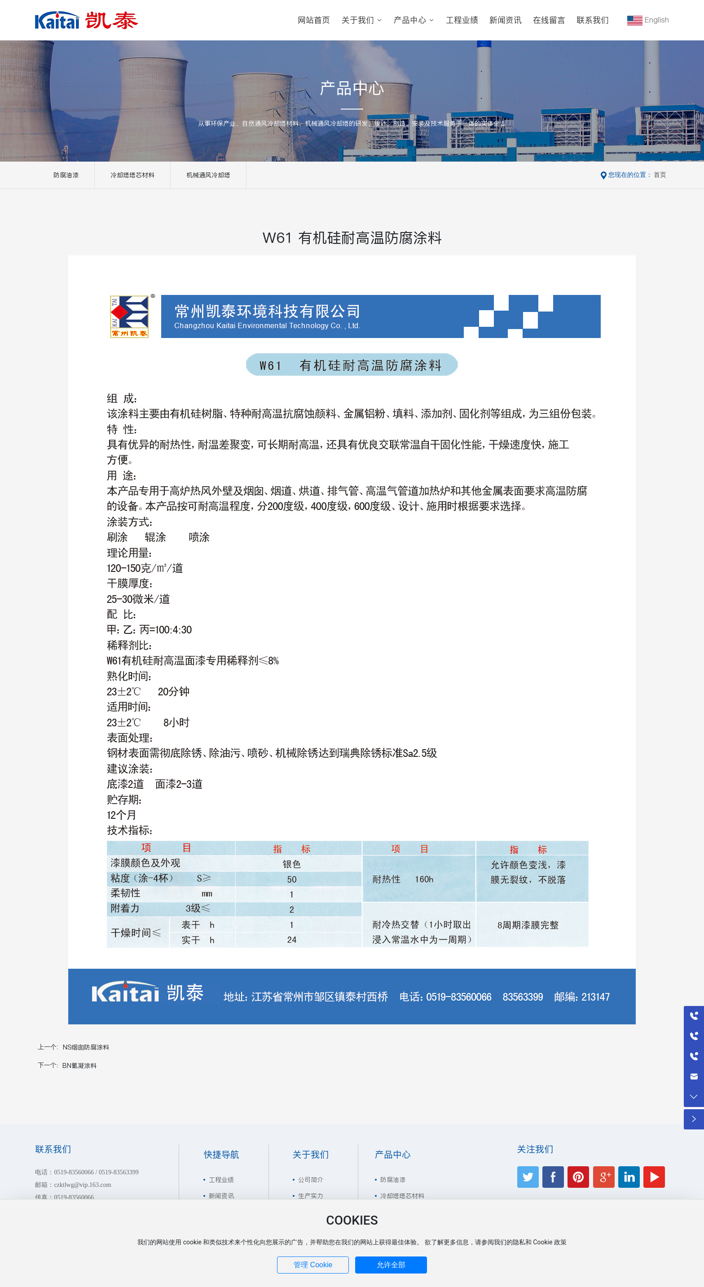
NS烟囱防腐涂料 (86, 1047)
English (648, 20)
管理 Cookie (313, 1265)
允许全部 (391, 1265)
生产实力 (310, 1195)
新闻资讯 (221, 1195)
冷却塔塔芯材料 (132, 175)
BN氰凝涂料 (79, 1065)
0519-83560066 (74, 1172)
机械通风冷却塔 (208, 175)
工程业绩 (221, 1179)
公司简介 (310, 1179)
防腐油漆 (66, 175)
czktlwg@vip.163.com (82, 1185)
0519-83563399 (119, 1172)
